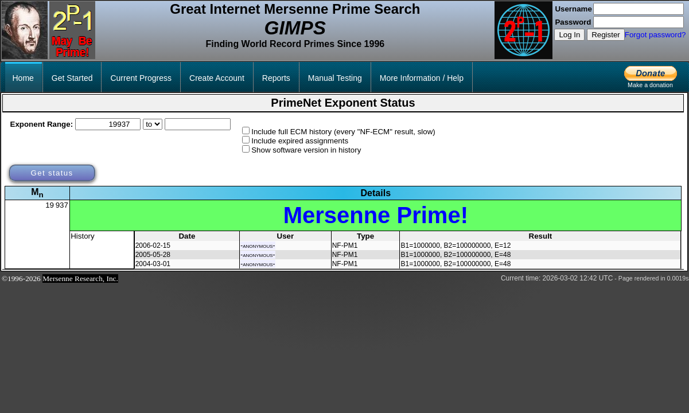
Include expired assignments (299, 141)
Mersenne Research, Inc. (80, 278)
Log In (569, 34)
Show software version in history (306, 150)
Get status (51, 173)
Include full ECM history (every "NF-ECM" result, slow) (343, 131)
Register (605, 34)
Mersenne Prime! (375, 215)
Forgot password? (655, 34)
